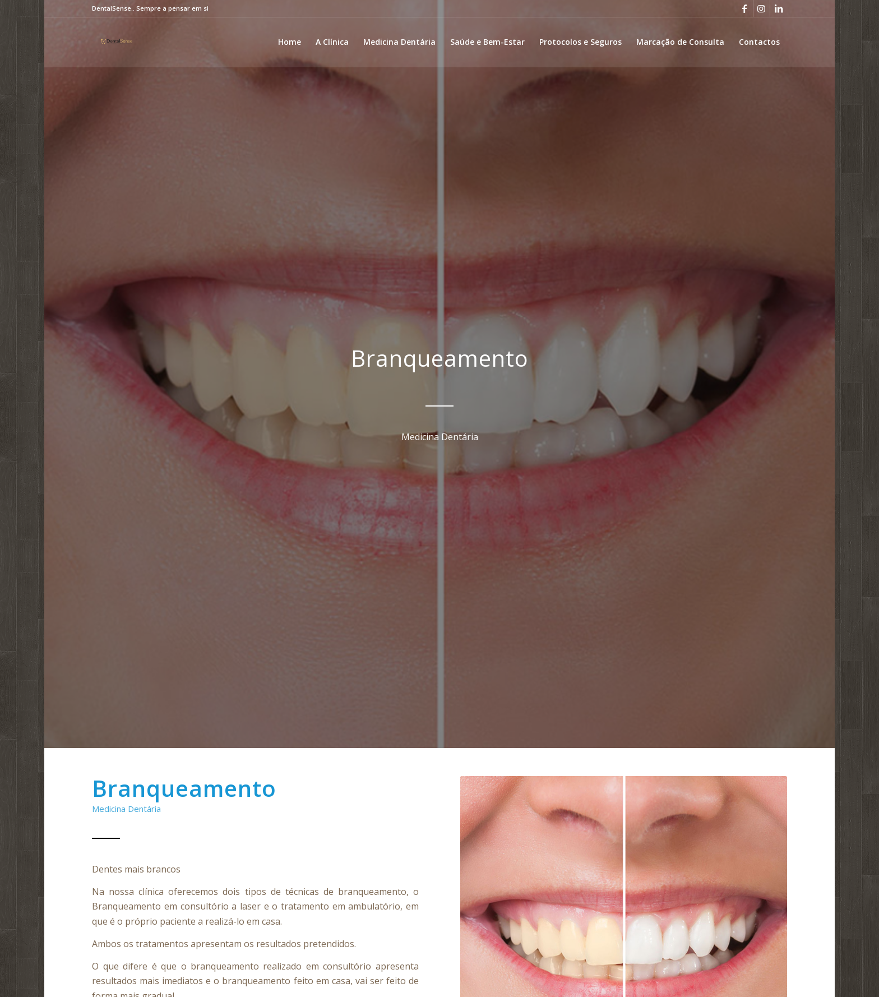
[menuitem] (289, 42)
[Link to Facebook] (745, 8)
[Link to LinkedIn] (778, 8)
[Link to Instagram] (761, 8)
